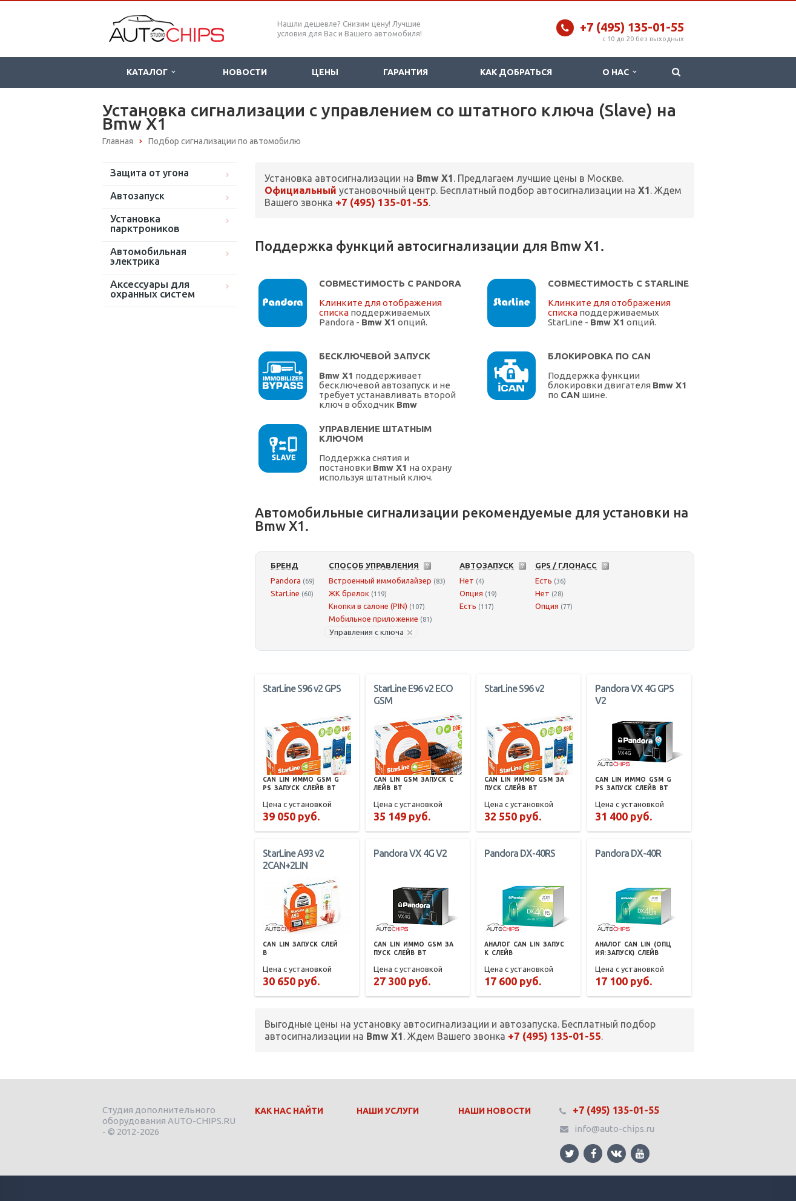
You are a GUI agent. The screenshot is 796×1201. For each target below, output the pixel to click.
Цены (325, 72)
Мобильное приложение (373, 618)
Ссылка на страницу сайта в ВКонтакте (616, 1153)
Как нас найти (289, 1111)
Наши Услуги (388, 1111)
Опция (471, 593)
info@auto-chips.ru (614, 1128)
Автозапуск (137, 195)
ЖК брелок (349, 593)
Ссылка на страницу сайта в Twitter (569, 1153)
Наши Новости (494, 1111)
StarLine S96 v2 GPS (302, 688)
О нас (619, 72)
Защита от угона (149, 172)
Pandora (286, 580)
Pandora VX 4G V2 (410, 853)
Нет (466, 580)
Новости (245, 72)
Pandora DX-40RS (519, 853)
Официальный (301, 190)
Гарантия (405, 72)
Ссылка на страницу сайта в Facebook (594, 1153)
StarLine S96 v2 (514, 688)
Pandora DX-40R (628, 853)
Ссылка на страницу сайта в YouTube (640, 1153)
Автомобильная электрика (148, 256)
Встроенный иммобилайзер (380, 580)
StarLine (285, 593)
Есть (467, 606)
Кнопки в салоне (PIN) (368, 606)
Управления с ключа (370, 632)
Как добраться (516, 72)
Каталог (151, 72)
